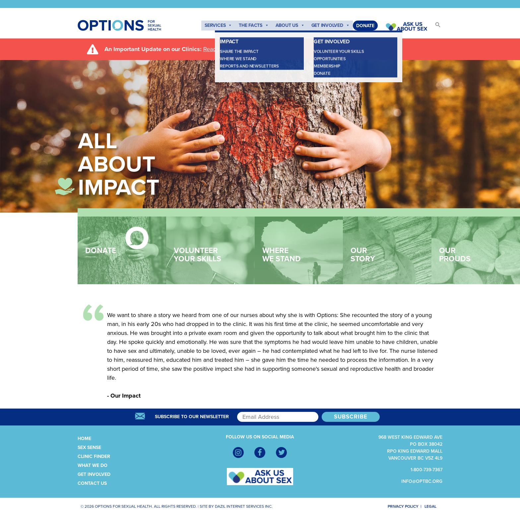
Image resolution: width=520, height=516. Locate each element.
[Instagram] (238, 452)
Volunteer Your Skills (205, 245)
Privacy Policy (398, 506)
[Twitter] (281, 452)
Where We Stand (294, 245)
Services (218, 26)
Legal (433, 506)
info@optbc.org (421, 481)
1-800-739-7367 (426, 470)
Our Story (382, 245)
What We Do (92, 465)
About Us (290, 26)
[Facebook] (259, 452)
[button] (434, 26)
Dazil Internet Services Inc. (244, 506)
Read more (217, 49)
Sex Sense (89, 447)
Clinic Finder (94, 456)
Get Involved (330, 26)
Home (84, 438)
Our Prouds (470, 245)
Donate (365, 26)
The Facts (254, 26)
